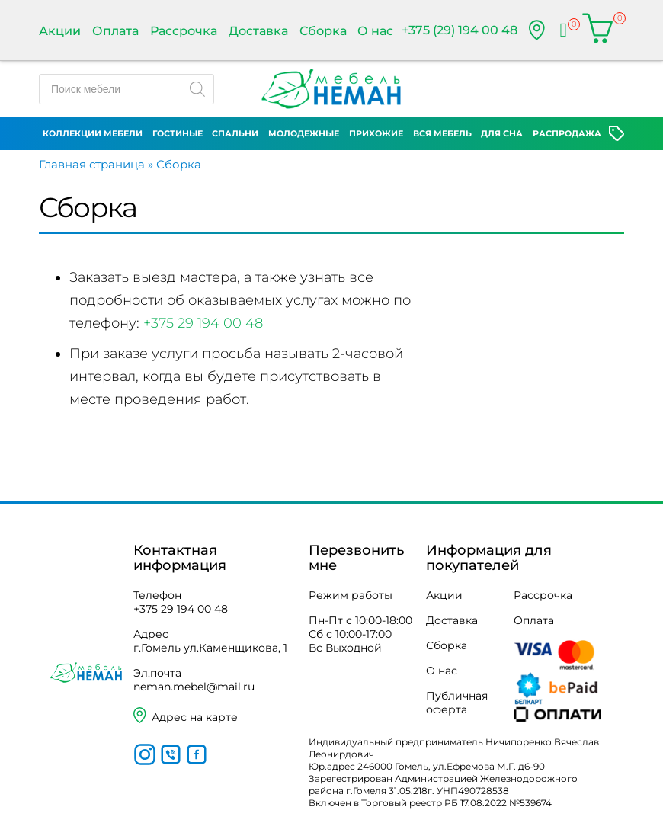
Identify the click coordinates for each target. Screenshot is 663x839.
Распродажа (567, 133)
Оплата (115, 31)
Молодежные (303, 133)
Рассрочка (183, 31)
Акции (60, 31)
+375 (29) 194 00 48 (459, 30)
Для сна (502, 133)
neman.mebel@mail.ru (194, 686)
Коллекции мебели (93, 133)
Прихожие (376, 133)
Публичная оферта (457, 702)
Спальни (235, 133)
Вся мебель (442, 133)
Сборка (323, 31)
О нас (375, 31)
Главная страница (92, 164)
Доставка (258, 31)
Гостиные (177, 133)
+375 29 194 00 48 (203, 323)
